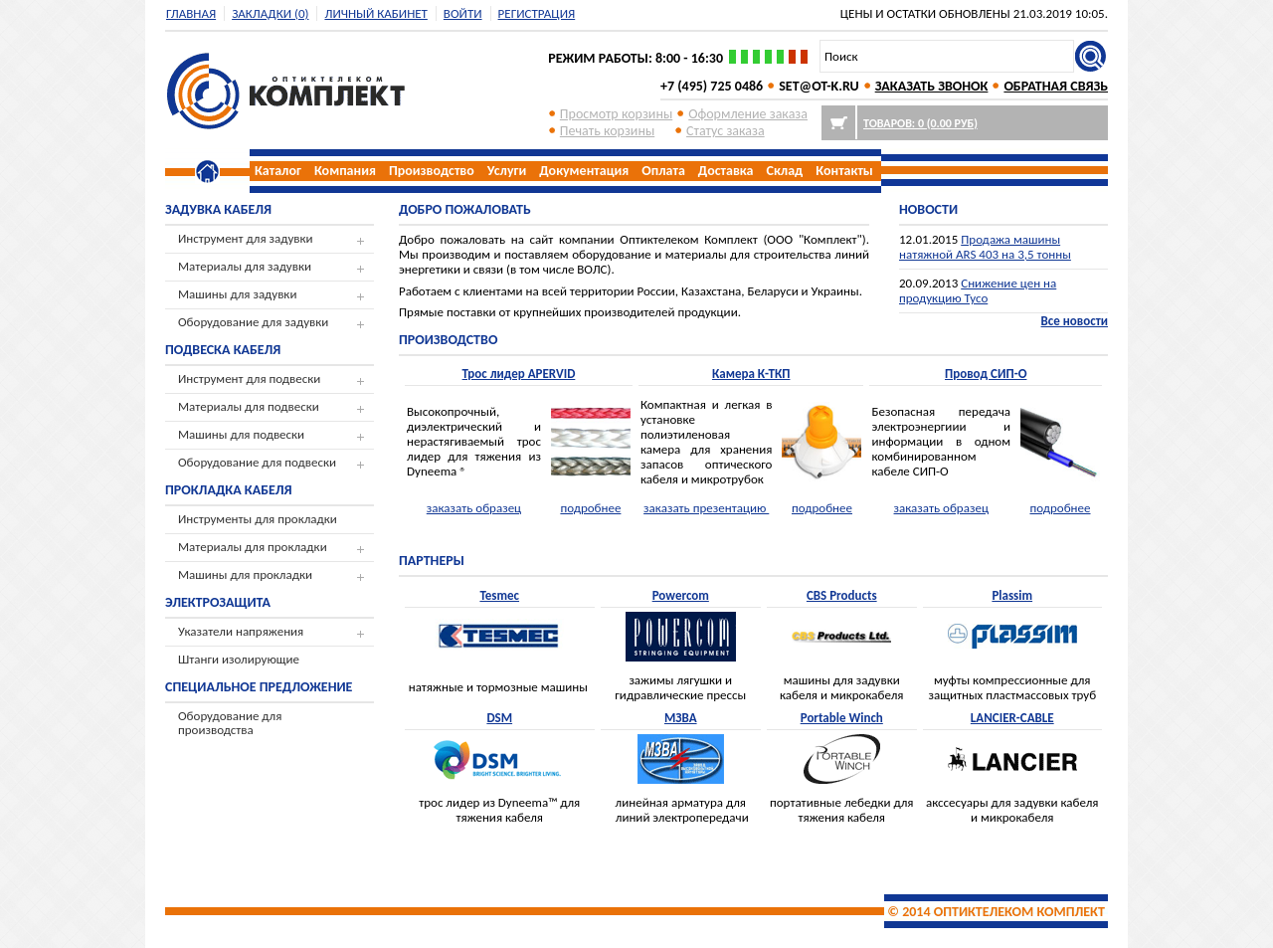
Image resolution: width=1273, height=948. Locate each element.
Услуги (506, 170)
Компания (345, 170)
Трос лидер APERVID (519, 373)
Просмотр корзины (616, 113)
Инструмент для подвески (249, 378)
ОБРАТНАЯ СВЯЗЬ (1055, 86)
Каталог (278, 170)
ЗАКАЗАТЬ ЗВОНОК (932, 86)
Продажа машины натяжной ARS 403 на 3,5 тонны (985, 247)
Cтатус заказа (725, 130)
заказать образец (474, 507)
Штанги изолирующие (238, 659)
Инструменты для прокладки (257, 518)
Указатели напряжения (240, 631)
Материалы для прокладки (252, 546)
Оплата (663, 170)
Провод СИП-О (985, 373)
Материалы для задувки (244, 266)
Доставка (726, 170)
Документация (584, 170)
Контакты (844, 170)
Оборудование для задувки (253, 321)
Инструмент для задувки (245, 238)
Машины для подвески (241, 434)
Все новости (1074, 320)
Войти (463, 13)
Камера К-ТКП (751, 373)
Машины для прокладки (245, 574)
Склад (785, 170)
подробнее (590, 507)
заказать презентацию (706, 507)
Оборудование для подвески (257, 462)
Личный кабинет (375, 13)
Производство (431, 170)
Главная (191, 13)
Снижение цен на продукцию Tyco (977, 290)
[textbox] (946, 56)
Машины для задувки (237, 293)
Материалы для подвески (248, 406)
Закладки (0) (270, 13)
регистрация (537, 13)
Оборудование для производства (229, 722)
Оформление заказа (748, 113)
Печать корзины (607, 130)
